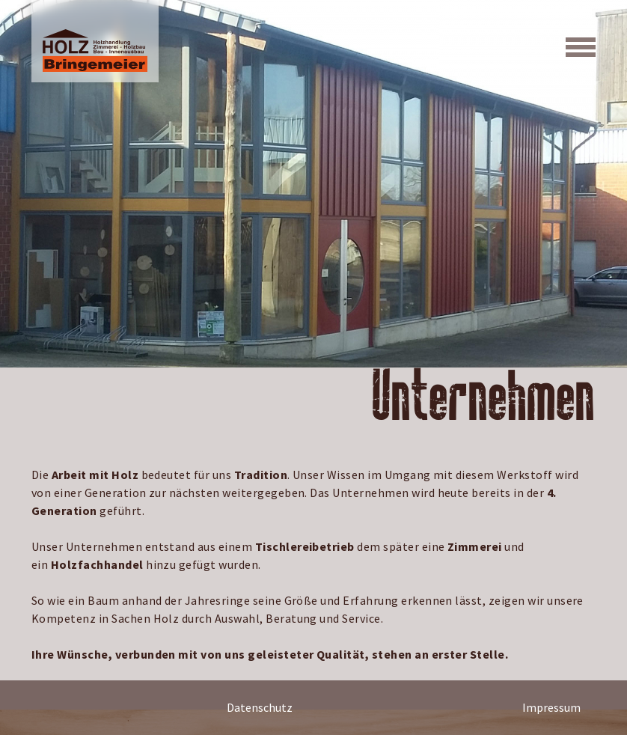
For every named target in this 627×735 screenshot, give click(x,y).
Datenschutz (260, 707)
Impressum (551, 707)
